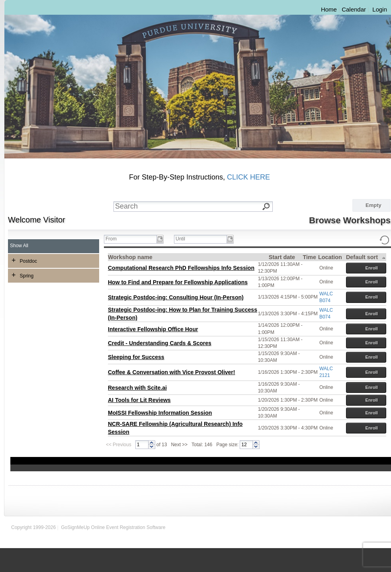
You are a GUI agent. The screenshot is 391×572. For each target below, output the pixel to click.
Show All (19, 245)
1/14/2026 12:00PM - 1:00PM (280, 328)
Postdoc (24, 260)
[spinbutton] (142, 445)
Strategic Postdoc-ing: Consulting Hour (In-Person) (176, 297)
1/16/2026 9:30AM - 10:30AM (279, 387)
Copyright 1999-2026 (33, 527)
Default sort (366, 257)
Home (329, 9)
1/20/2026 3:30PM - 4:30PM (288, 428)
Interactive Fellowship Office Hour (153, 329)
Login (379, 9)
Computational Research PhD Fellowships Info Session (181, 268)
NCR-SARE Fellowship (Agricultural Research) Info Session (175, 428)
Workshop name (130, 257)
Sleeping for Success (136, 357)
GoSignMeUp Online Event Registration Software (113, 527)
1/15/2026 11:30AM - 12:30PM (280, 343)
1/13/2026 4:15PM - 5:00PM (288, 297)
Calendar (354, 9)
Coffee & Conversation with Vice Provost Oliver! (171, 372)
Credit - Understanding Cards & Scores (159, 343)
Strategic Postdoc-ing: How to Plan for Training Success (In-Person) (182, 313)
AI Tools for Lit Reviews (139, 400)
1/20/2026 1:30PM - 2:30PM (288, 400)
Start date (282, 257)
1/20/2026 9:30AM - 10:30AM (279, 412)
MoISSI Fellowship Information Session (160, 413)
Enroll (366, 268)
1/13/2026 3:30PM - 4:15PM (288, 313)
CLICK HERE (248, 177)
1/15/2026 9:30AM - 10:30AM (279, 357)
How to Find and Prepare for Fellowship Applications (178, 282)
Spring (22, 275)
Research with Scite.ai (137, 388)
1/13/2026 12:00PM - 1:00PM (280, 282)
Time (309, 257)
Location (330, 257)
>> (185, 444)
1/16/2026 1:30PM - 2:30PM (288, 372)
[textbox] (199, 206)
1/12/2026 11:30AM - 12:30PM (280, 268)
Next (176, 444)
